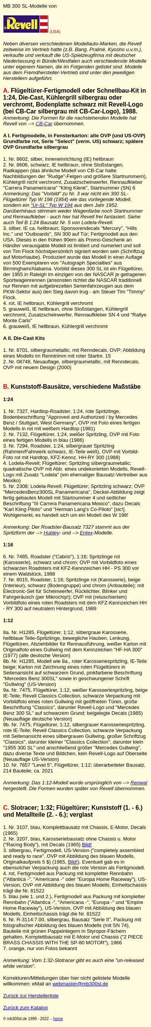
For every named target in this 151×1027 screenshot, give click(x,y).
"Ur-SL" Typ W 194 (52, 205)
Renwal (139, 783)
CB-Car (44, 124)
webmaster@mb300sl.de (80, 984)
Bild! (87, 844)
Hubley (51, 533)
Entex (86, 533)
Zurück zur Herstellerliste (31, 996)
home (58, 1019)
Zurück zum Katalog (25, 1007)
